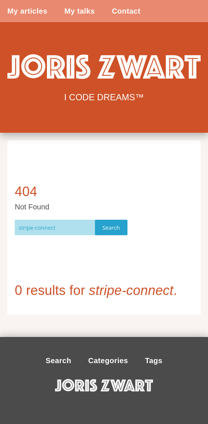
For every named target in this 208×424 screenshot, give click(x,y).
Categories (108, 361)
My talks (79, 11)
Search (111, 227)
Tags (154, 361)
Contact (126, 11)
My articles (27, 11)
